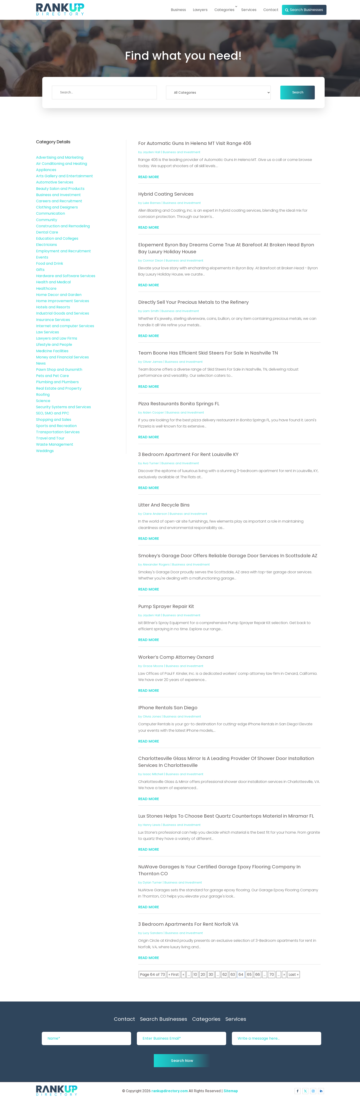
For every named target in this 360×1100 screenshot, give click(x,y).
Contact (270, 9)
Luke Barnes (152, 203)
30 (211, 974)
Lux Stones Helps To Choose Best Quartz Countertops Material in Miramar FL (226, 816)
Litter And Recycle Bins (164, 505)
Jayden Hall (151, 152)
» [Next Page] (284, 974)
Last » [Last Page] (293, 974)
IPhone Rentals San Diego (167, 707)
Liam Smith (151, 311)
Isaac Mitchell (153, 774)
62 (224, 974)
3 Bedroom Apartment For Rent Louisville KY (188, 454)
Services (248, 9)
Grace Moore (153, 666)
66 (257, 974)
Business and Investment (181, 152)
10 (195, 974)
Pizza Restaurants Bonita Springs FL (178, 403)
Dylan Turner (152, 882)
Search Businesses (306, 9)
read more (148, 177)
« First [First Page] (174, 974)
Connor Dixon (153, 260)
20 (203, 974)
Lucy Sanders (153, 933)
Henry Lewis (151, 825)
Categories (224, 9)
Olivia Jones (152, 716)
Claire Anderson (155, 514)
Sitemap (231, 1091)
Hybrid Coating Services (166, 194)
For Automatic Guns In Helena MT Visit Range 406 (194, 143)
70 (271, 974)
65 (249, 974)
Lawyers (200, 9)
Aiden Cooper (153, 412)
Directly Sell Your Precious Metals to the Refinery (193, 302)
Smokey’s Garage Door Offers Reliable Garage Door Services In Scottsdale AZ (227, 555)
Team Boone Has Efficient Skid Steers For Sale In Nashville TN (208, 353)
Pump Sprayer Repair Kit (166, 606)
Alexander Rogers (156, 564)
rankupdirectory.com (170, 1091)
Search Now (182, 1060)
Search (297, 92)
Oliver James (153, 362)
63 (233, 974)
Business (178, 9)
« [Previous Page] (183, 974)
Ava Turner (151, 463)
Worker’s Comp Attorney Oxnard (176, 657)
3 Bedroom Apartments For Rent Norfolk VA (188, 924)
